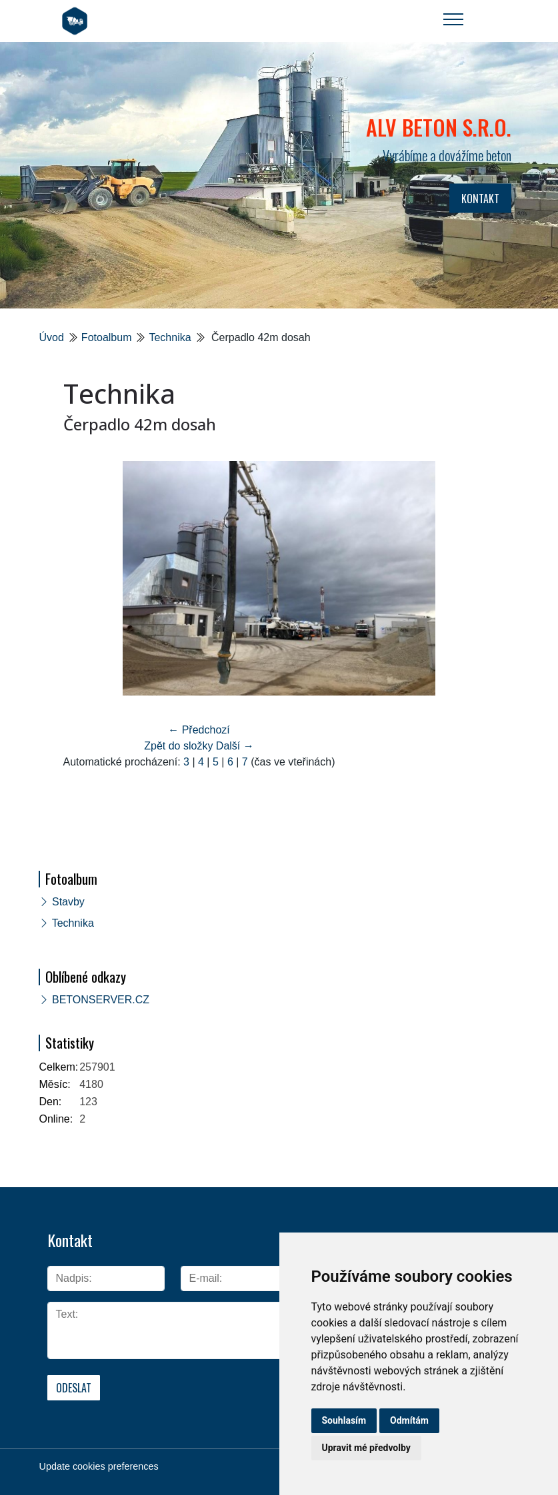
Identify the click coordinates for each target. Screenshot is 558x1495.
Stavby (68, 901)
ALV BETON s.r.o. (438, 127)
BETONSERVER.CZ (100, 999)
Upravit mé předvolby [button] (366, 1447)
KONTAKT (480, 199)
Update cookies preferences (99, 1466)
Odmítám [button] (409, 1420)
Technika (170, 337)
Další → (235, 745)
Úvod (51, 337)
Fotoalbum (106, 337)
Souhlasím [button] (344, 1420)
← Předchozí (198, 730)
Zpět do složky (178, 745)
